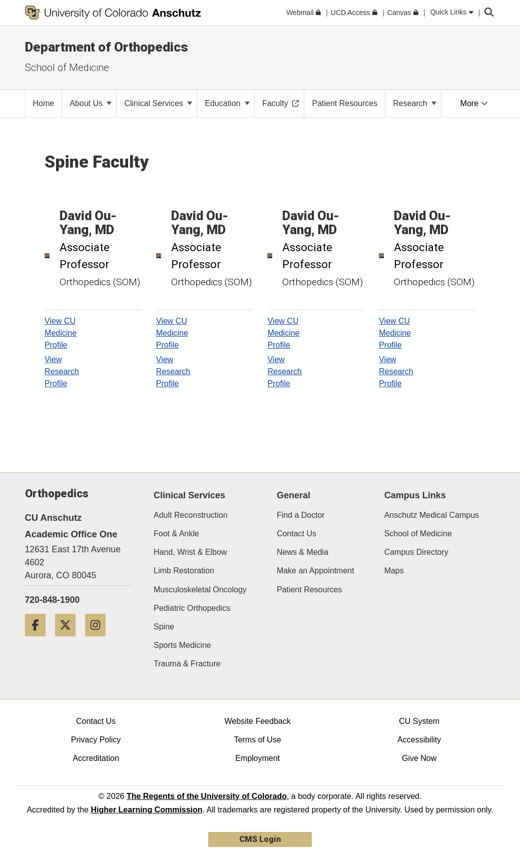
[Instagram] (99, 640)
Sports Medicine (182, 645)
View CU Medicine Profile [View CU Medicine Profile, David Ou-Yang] (61, 333)
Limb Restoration (184, 570)
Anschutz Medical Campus (431, 515)
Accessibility (419, 739)
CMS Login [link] (260, 839)
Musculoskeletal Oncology (200, 589)
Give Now (419, 758)
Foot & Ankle (176, 533)
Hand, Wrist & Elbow (190, 552)
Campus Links (415, 495)
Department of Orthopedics (106, 47)
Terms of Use (257, 739)
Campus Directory (416, 552)
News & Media (302, 552)
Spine (164, 626)
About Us (91, 103)
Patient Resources (309, 589)
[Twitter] (69, 640)
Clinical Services (158, 103)
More (474, 103)
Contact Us (296, 533)
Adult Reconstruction (191, 515)
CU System (419, 721)
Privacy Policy (96, 739)
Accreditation (96, 758)
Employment (257, 758)
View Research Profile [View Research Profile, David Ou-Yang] (62, 371)
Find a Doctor (301, 515)
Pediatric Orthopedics (192, 608)
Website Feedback (257, 721)
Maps (394, 570)
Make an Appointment (315, 570)
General (293, 495)
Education (227, 103)
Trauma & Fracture (187, 663)
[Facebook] (39, 640)
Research (414, 103)
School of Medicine (418, 533)
